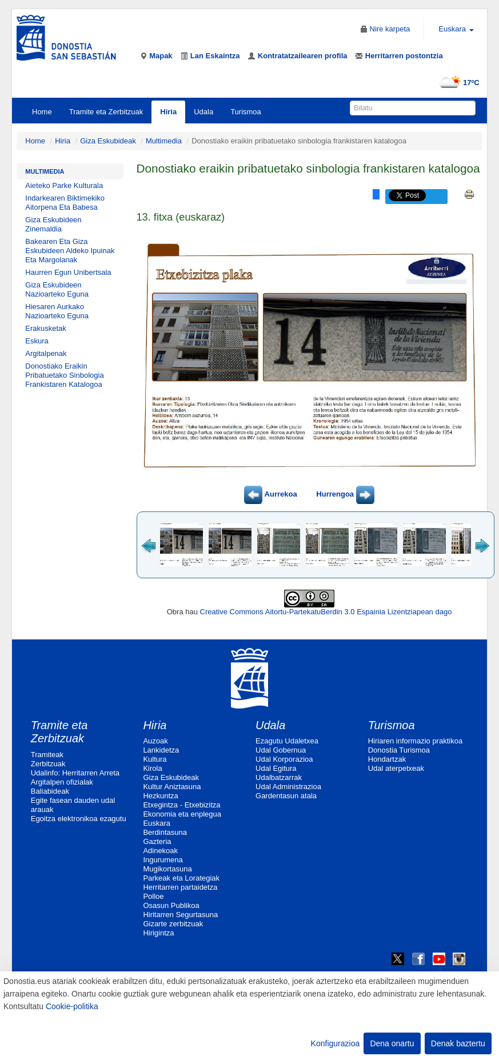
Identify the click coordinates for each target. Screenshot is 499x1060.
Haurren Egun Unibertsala (68, 272)
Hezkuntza (160, 795)
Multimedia (164, 141)
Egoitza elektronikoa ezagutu (78, 818)
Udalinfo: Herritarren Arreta (75, 773)
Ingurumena (162, 859)
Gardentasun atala (286, 795)
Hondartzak (387, 759)
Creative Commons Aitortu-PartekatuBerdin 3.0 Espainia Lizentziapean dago (326, 611)
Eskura (36, 341)
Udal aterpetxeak (396, 768)
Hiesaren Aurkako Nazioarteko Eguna (57, 311)
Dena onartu (392, 1043)
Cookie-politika (72, 1006)
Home (42, 111)
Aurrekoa (270, 494)
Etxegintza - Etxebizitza (181, 805)
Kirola (152, 768)
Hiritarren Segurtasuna (180, 914)
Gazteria (157, 841)
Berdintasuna (165, 832)
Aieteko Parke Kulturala (64, 185)
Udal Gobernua (281, 750)
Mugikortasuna (167, 869)
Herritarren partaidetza (180, 887)
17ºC (457, 82)
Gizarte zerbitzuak (173, 923)
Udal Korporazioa (284, 759)
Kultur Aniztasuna (172, 786)
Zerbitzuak (48, 763)
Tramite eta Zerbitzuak (106, 111)
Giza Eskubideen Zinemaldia (53, 224)
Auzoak (155, 741)
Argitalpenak (45, 353)
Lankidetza (161, 750)
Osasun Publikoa (171, 905)
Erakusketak (45, 328)
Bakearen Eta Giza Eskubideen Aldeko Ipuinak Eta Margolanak (69, 250)
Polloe (153, 896)
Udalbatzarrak (279, 777)
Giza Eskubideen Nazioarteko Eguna (57, 289)
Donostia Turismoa (399, 750)
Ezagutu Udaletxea (287, 741)
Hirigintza (158, 933)
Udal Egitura (276, 768)
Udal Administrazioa (288, 786)
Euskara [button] (455, 29)
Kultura (154, 759)
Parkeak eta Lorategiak (181, 878)
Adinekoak (160, 850)
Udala (203, 111)
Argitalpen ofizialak (62, 782)
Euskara (156, 823)
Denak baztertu (458, 1043)
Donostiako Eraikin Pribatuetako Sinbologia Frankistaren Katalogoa (64, 375)
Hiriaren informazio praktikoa (415, 741)
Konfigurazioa (335, 1043)
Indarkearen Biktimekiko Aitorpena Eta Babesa (65, 202)
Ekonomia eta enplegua (182, 814)
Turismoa (245, 111)
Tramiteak (47, 754)
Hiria (168, 111)
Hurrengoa (345, 494)
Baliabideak (50, 791)
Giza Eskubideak (108, 141)
